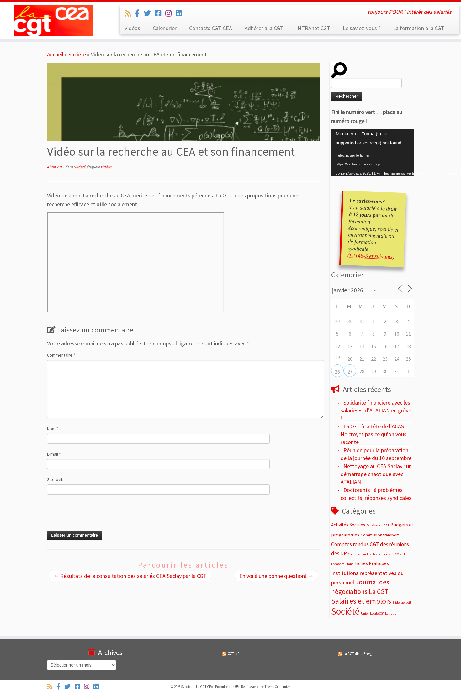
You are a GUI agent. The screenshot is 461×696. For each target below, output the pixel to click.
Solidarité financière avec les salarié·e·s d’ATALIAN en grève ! (376, 410)
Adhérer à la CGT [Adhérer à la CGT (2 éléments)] (378, 525)
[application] (372, 152)
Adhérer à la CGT (264, 28)
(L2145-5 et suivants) (370, 256)
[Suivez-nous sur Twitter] (149, 13)
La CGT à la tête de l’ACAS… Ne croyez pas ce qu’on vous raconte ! (375, 434)
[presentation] (89, 515)
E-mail (54, 454)
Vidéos (132, 28)
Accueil (55, 54)
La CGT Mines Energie (358, 654)
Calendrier (165, 28)
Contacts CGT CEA (210, 28)
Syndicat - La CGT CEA (197, 686)
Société (77, 54)
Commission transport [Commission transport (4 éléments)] (380, 535)
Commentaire (61, 355)
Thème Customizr (277, 686)
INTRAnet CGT (313, 28)
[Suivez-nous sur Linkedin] (181, 13)
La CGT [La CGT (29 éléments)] (378, 591)
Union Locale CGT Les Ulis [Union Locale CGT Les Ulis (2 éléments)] (378, 613)
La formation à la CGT (418, 28)
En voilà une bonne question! (276, 575)
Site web (55, 479)
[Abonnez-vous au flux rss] (130, 13)
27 (349, 372)
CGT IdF (233, 654)
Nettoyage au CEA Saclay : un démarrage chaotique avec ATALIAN (376, 474)
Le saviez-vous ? (361, 28)
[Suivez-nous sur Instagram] (170, 13)
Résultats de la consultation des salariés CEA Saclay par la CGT (130, 575)
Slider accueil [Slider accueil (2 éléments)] (401, 602)
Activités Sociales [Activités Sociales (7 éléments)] (348, 525)
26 (337, 372)
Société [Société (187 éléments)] (345, 611)
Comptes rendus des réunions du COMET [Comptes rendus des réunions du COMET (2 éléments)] (376, 554)
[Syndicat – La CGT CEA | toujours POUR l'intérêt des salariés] (53, 20)
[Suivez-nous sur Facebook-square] (160, 13)
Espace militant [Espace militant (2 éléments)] (342, 564)
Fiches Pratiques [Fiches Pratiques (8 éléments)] (371, 563)
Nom (52, 429)
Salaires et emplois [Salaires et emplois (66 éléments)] (361, 601)
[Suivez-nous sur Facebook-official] (139, 13)
